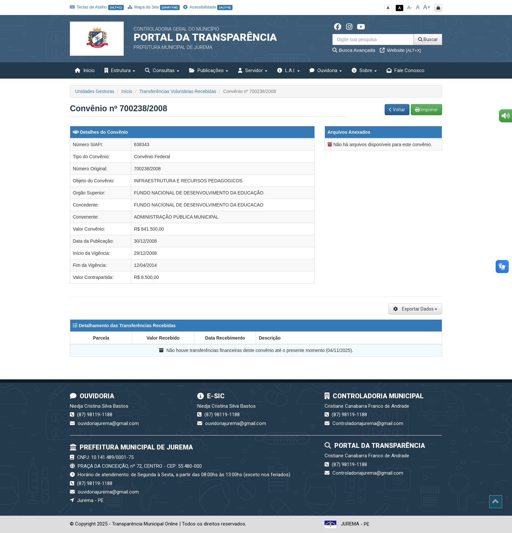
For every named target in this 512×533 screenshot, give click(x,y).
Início (85, 70)
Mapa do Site (154, 7)
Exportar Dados (415, 309)
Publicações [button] (208, 70)
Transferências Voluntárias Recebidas (177, 91)
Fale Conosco (405, 70)
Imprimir (426, 109)
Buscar (428, 39)
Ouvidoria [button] (326, 70)
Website (400, 50)
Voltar (397, 109)
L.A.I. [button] (288, 70)
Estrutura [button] (119, 70)
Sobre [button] (364, 70)
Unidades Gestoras (94, 91)
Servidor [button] (252, 70)
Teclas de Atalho (97, 7)
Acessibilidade (207, 7)
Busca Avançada (353, 50)
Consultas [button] (162, 70)
